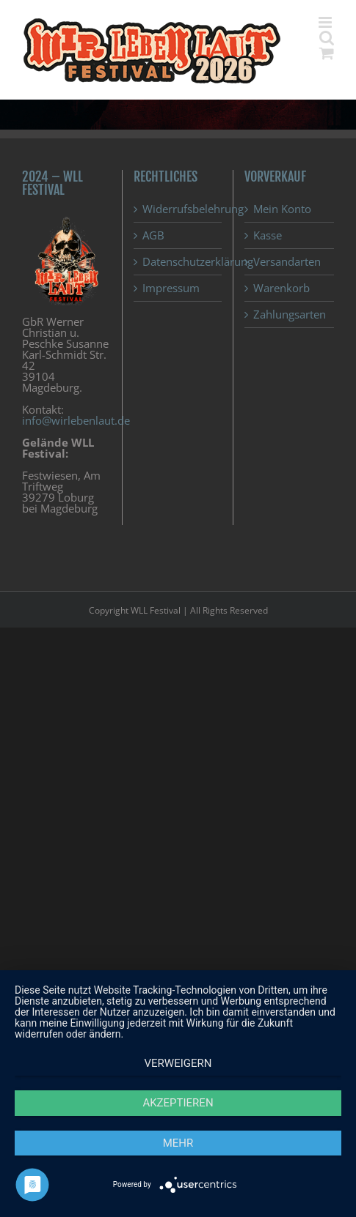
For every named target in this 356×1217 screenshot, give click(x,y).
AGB (153, 235)
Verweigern (178, 1063)
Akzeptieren (177, 1102)
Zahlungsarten (289, 314)
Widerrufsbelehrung (178, 209)
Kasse (267, 235)
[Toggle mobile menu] (326, 22)
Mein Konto (282, 209)
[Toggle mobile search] (326, 37)
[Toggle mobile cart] (326, 53)
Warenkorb (281, 288)
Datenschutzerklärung (178, 261)
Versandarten (287, 261)
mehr (178, 1143)
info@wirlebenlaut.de (76, 420)
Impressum (171, 288)
